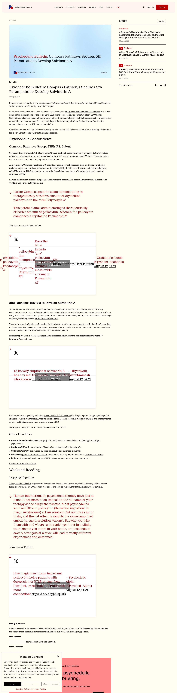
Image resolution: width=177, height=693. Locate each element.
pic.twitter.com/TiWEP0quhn (73, 264)
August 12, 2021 (105, 266)
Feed (101, 7)
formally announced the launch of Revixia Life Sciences (61, 309)
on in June (46, 319)
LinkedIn (35, 652)
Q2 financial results (94, 455)
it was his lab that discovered (57, 416)
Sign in (150, 7)
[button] (58, 656)
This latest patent (34, 171)
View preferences (50, 684)
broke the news (74, 153)
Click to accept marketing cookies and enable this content (52, 264)
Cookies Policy (23, 689)
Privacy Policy (38, 689)
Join (162, 7)
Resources (70, 7)
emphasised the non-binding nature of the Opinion (42, 118)
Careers (92, 7)
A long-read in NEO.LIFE (20, 484)
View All (161, 21)
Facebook (60, 652)
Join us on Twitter (17, 642)
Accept (12, 684)
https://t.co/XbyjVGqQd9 (48, 594)
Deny (31, 684)
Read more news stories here (22, 463)
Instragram (46, 652)
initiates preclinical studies (30, 458)
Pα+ (118, 7)
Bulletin (12, 20)
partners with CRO (38, 447)
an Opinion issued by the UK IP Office (82, 112)
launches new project (40, 440)
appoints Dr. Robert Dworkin (34, 455)
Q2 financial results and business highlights (60, 451)
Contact (110, 7)
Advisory (82, 7)
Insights (59, 7)
